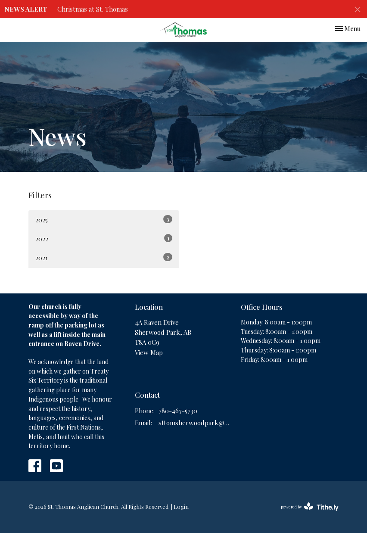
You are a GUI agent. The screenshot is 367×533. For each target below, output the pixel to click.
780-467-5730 (178, 410)
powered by (310, 506)
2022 (103, 238)
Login (181, 506)
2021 (103, 257)
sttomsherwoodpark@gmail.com (196, 422)
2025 (103, 219)
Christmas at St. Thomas (92, 9)
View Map (149, 352)
